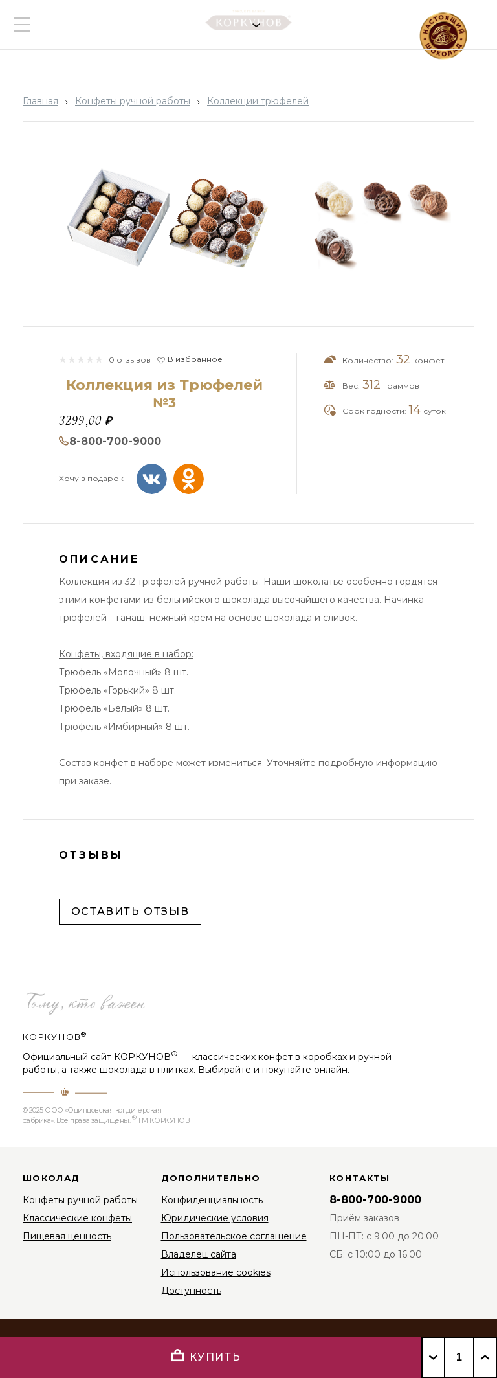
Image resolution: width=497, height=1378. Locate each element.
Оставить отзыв (130, 911)
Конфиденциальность (212, 1200)
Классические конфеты (77, 1218)
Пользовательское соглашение (234, 1236)
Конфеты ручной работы (132, 101)
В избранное (195, 359)
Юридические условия (215, 1218)
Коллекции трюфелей (258, 101)
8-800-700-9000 (115, 441)
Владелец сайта (198, 1254)
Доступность (191, 1290)
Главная (40, 101)
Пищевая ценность (67, 1236)
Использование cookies (216, 1272)
